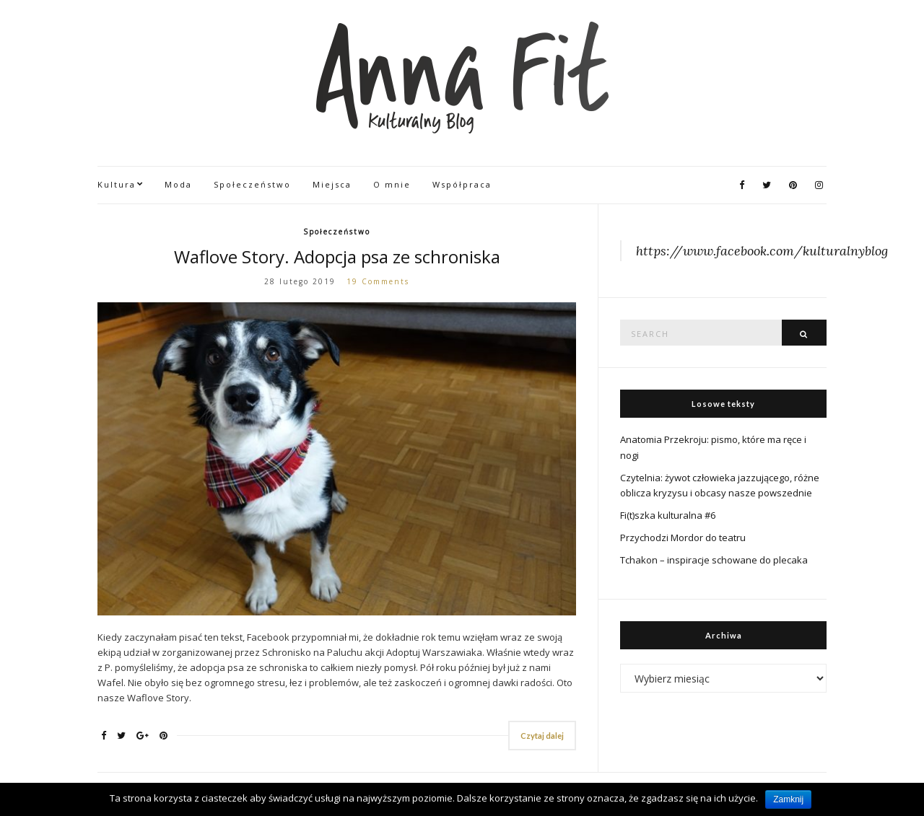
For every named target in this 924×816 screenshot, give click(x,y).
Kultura (116, 184)
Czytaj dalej (542, 735)
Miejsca (332, 184)
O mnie (392, 184)
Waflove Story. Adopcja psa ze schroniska (337, 256)
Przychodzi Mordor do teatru (683, 537)
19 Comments (377, 281)
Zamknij (788, 799)
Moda (178, 184)
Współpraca (462, 184)
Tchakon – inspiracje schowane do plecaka (714, 559)
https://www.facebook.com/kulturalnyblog (762, 250)
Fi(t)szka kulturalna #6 (667, 515)
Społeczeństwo (252, 184)
